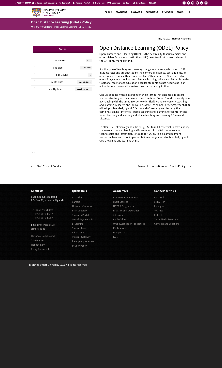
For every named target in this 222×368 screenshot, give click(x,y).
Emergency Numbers (83, 241)
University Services (82, 206)
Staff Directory (79, 210)
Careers (76, 201)
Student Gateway (81, 236)
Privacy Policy (79, 245)
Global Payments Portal (84, 219)
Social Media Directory (166, 219)
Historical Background (43, 236)
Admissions (78, 232)
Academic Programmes (125, 197)
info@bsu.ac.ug (46, 224)
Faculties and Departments (127, 210)
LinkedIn (158, 215)
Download (63, 49)
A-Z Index (77, 197)
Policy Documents (40, 249)
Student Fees (79, 228)
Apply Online (119, 219)
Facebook (159, 197)
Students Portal (80, 215)
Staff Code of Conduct (50, 166)
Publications (119, 228)
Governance (37, 240)
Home (49, 26)
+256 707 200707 (44, 218)
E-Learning (78, 223)
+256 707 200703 (45, 210)
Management (38, 244)
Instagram (159, 206)
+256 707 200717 (44, 214)
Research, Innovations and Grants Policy (161, 166)
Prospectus (119, 232)
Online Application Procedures (129, 223)
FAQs (116, 236)
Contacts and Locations (166, 223)
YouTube (158, 210)
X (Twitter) (160, 201)
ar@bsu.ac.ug (38, 228)
